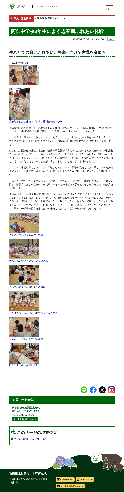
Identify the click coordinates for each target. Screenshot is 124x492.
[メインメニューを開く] (109, 6)
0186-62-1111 (65, 479)
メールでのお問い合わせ (24, 419)
